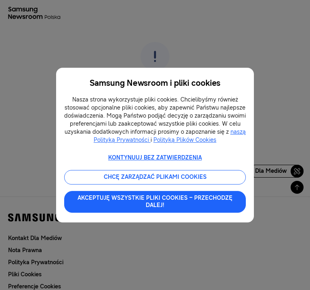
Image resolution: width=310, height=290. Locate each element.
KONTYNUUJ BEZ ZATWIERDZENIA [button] (155, 157)
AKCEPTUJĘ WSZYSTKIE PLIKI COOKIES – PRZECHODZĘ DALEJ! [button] (155, 202)
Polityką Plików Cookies (184, 140)
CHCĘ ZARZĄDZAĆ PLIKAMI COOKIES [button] (155, 177)
